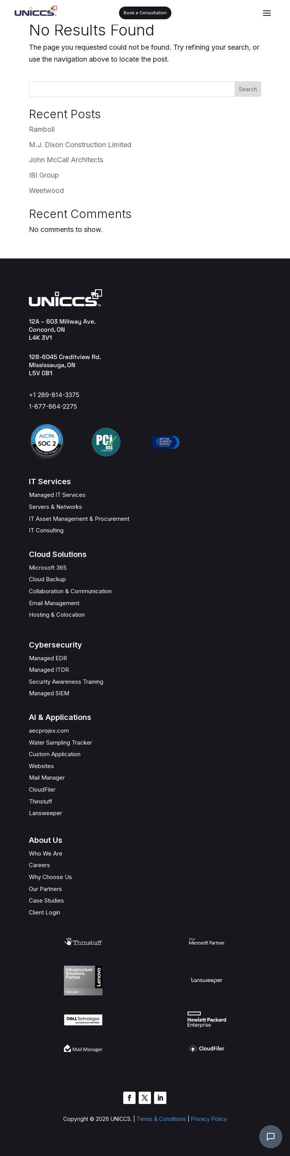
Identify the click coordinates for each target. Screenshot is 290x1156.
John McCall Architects (66, 160)
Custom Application (54, 754)
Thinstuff (40, 801)
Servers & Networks (55, 506)
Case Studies (46, 900)
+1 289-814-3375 (54, 395)
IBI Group (44, 175)
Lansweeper (45, 813)
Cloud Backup (47, 579)
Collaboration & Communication (70, 591)
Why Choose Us (50, 877)
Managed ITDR (49, 669)
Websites (41, 766)
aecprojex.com (49, 730)
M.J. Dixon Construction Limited (80, 145)
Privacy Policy (209, 1119)
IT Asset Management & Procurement (79, 518)
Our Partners (45, 889)
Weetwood (46, 190)
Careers (39, 865)
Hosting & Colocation (57, 614)
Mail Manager (47, 777)
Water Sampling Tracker (60, 742)
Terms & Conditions (160, 1119)
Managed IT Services (57, 494)
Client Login (44, 912)
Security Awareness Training (66, 681)
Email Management (54, 603)
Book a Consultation (145, 12)
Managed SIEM (49, 693)
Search (248, 89)
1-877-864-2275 (53, 406)
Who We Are (45, 853)
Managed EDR (48, 658)
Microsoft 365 (48, 567)
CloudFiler (42, 789)
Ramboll (42, 129)
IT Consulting (46, 530)
